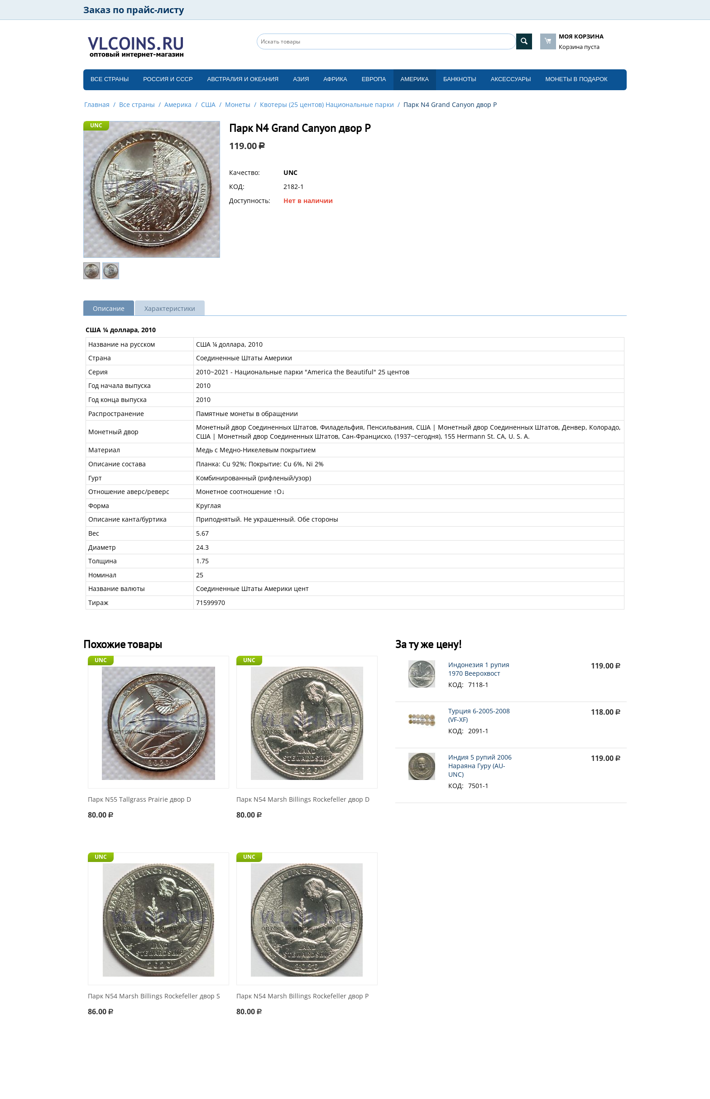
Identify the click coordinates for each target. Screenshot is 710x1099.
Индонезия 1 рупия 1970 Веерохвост (478, 669)
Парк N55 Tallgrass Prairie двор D (139, 800)
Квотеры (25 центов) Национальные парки (327, 104)
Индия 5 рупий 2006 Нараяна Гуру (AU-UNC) (480, 766)
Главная (97, 104)
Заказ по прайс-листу (133, 10)
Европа (374, 79)
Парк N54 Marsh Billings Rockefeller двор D (302, 800)
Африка (335, 79)
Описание (109, 308)
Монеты (237, 104)
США (208, 104)
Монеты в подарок (577, 79)
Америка (415, 79)
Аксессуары (511, 79)
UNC (96, 125)
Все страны (110, 79)
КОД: (237, 186)
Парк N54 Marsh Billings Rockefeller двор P (302, 996)
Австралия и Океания (243, 79)
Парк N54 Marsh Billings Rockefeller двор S (154, 996)
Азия (301, 79)
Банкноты (459, 79)
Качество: (244, 172)
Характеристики (169, 308)
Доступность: (249, 200)
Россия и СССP (167, 79)
